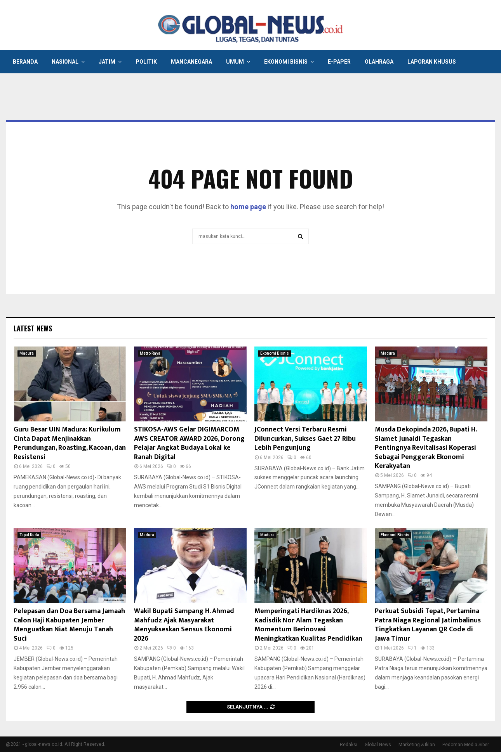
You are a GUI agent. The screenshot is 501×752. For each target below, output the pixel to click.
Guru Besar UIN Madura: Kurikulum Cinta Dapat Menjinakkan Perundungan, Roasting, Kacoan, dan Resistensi (70, 443)
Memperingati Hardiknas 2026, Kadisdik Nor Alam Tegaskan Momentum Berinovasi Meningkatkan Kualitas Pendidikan (308, 624)
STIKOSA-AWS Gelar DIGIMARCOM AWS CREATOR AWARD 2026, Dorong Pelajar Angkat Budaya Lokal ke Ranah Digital (189, 443)
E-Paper (339, 62)
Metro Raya (150, 353)
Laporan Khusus (431, 62)
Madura (26, 353)
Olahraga (379, 62)
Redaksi (348, 744)
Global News (378, 744)
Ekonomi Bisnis (286, 62)
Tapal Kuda (29, 535)
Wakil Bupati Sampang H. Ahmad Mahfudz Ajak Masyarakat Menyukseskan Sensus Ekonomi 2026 (184, 624)
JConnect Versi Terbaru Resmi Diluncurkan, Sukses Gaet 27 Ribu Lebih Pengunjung (305, 439)
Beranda (25, 62)
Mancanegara (191, 62)
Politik (146, 62)
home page (248, 207)
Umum (235, 62)
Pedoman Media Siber (465, 744)
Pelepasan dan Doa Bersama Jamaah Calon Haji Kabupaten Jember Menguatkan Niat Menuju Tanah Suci (69, 624)
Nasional (65, 62)
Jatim (107, 62)
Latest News (33, 328)
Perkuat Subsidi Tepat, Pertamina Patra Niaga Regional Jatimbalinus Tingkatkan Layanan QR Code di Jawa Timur (428, 624)
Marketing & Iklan (416, 744)
